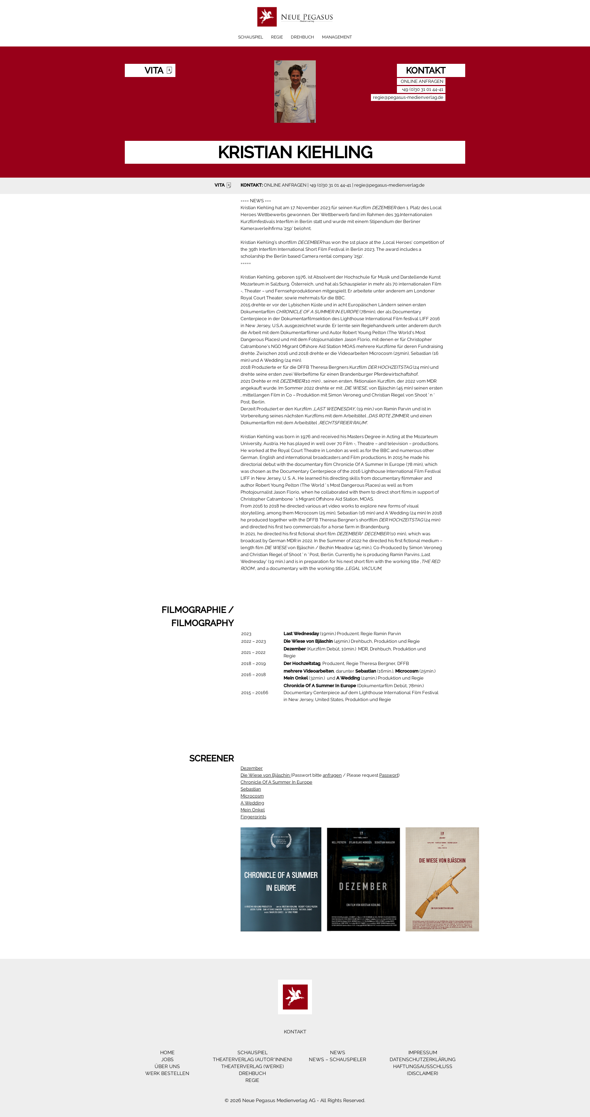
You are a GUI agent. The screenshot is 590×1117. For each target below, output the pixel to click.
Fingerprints (253, 816)
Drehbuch (302, 37)
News (337, 1052)
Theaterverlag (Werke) (252, 1066)
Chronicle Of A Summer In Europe (276, 782)
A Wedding (252, 802)
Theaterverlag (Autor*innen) (252, 1059)
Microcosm (252, 796)
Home (167, 1052)
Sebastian (251, 789)
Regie (277, 37)
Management (337, 37)
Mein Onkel (253, 809)
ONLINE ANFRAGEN (285, 185)
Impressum (422, 1052)
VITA (224, 185)
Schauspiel (250, 37)
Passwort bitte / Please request (345, 775)
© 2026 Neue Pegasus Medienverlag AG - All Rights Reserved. (295, 1100)
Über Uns (167, 1066)
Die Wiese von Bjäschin (266, 775)
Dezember (252, 768)
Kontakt (295, 1031)
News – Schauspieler (337, 1059)
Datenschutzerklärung (422, 1059)
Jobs (167, 1059)
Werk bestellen (167, 1073)
